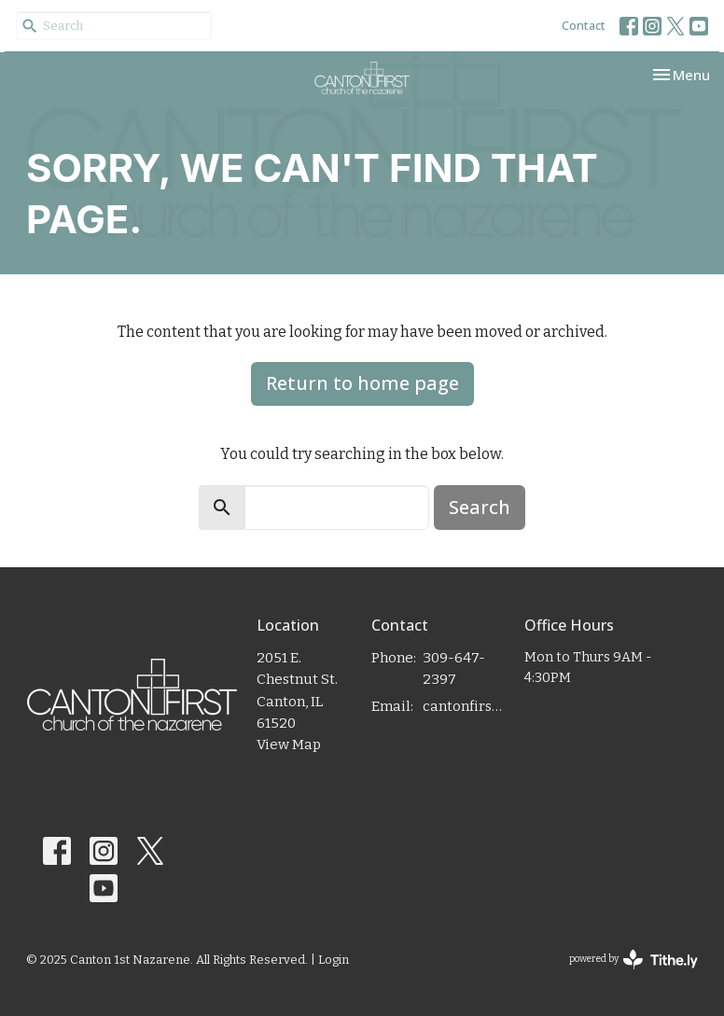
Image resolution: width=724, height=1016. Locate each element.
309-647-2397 (454, 668)
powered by (633, 959)
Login (333, 960)
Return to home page (362, 383)
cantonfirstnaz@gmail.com (464, 706)
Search (479, 507)
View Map (289, 744)
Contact (584, 25)
